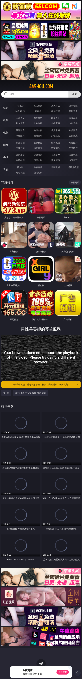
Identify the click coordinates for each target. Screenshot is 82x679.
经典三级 (38, 135)
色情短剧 (38, 172)
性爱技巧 (73, 160)
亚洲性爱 (20, 130)
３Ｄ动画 (73, 118)
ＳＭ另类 (73, 123)
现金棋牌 (55, 110)
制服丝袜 (20, 135)
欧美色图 (55, 142)
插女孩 (20, 167)
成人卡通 (55, 130)
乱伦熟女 (55, 135)
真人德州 (38, 105)
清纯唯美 (38, 147)
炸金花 (38, 110)
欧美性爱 (73, 130)
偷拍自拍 (38, 130)
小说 (5, 157)
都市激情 (20, 154)
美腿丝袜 (20, 147)
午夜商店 (38, 167)
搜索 (74, 94)
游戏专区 (73, 105)
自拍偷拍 (38, 118)
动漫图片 (73, 142)
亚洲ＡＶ (20, 118)
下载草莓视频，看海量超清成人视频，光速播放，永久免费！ (45, 384)
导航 (5, 169)
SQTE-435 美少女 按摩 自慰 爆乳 (30, 392)
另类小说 (38, 160)
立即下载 (62, 672)
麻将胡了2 (20, 110)
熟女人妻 (20, 123)
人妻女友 (55, 154)
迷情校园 (20, 160)
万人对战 (55, 105)
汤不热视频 (73, 167)
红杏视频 (20, 172)
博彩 (5, 108)
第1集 (6, 392)
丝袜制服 (38, 123)
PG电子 (20, 105)
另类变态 (73, 135)
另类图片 (73, 147)
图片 (5, 145)
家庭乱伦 (38, 154)
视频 (5, 120)
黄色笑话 (55, 160)
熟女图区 (55, 147)
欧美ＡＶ (55, 118)
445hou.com (41, 86)
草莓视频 (55, 167)
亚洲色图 (38, 142)
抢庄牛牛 (73, 110)
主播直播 (55, 123)
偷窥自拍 (20, 142)
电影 (5, 132)
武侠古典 (73, 154)
